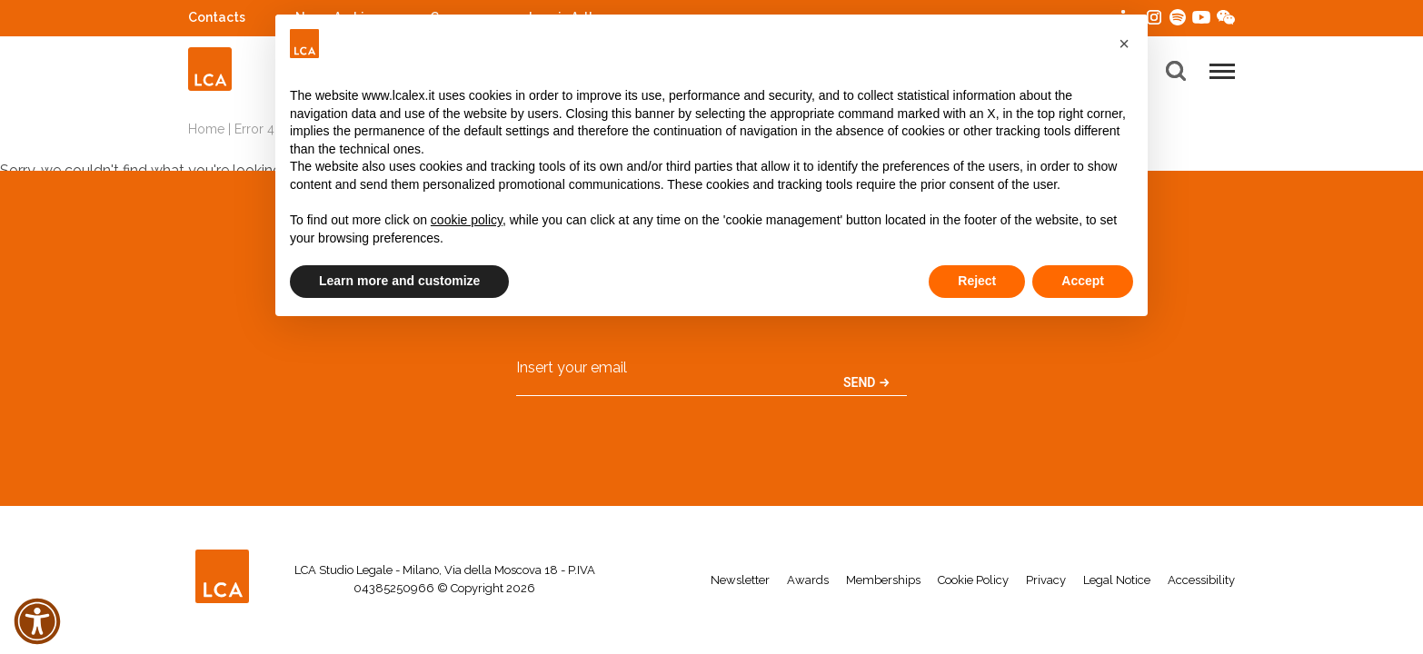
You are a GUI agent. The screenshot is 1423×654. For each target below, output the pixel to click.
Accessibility (1201, 580)
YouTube (1201, 17)
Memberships (883, 580)
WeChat (1226, 15)
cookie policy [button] (467, 220)
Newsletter (740, 580)
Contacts (216, 17)
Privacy (1046, 580)
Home (206, 129)
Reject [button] (977, 280)
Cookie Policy (973, 580)
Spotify (1177, 15)
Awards (808, 580)
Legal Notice (1116, 580)
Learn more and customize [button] (399, 280)
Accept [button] (1082, 280)
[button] (1124, 43)
